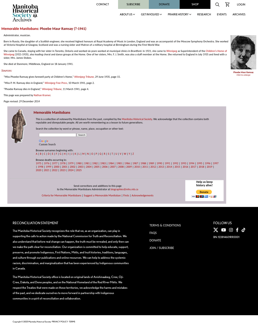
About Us (126, 14)
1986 (127, 163)
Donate (164, 4)
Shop (195, 4)
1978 (62, 163)
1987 (135, 163)
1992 (175, 163)
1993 (183, 163)
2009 (129, 166)
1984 (111, 163)
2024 (71, 170)
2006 (105, 166)
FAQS (153, 233)
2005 (97, 166)
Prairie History (178, 14)
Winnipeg (171, 51)
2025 (79, 170)
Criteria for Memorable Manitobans (61, 195)
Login (241, 4)
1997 (215, 163)
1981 (87, 163)
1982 (95, 163)
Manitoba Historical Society (137, 119)
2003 (80, 166)
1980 (79, 163)
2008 (121, 166)
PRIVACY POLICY (60, 321)
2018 (201, 166)
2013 (161, 166)
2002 (72, 166)
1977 (54, 163)
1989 (151, 163)
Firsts (126, 195)
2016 (185, 166)
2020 (38, 170)
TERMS (72, 321)
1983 (103, 163)
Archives (239, 14)
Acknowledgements (142, 195)
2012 (153, 166)
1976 (46, 163)
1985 (119, 163)
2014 (169, 166)
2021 (46, 170)
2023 (62, 170)
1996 (207, 163)
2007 (113, 166)
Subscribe (133, 4)
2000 (56, 166)
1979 (71, 163)
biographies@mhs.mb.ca (124, 189)
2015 (177, 166)
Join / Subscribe (162, 248)
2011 (145, 166)
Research (204, 14)
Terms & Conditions (165, 225)
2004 (89, 166)
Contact (102, 4)
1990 (159, 163)
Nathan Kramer (42, 95)
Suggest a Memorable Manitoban (102, 195)
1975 (38, 163)
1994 (191, 163)
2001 (64, 166)
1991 (167, 163)
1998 (40, 166)
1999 (48, 166)
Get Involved (150, 14)
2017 (193, 166)
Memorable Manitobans (19, 28)
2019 (209, 166)
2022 (54, 170)
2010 (137, 166)
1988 (143, 163)
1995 (199, 163)
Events (222, 14)
